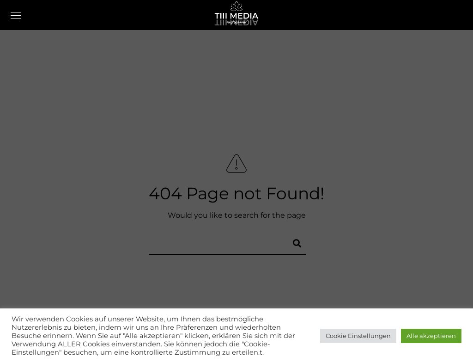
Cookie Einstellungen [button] (358, 335)
